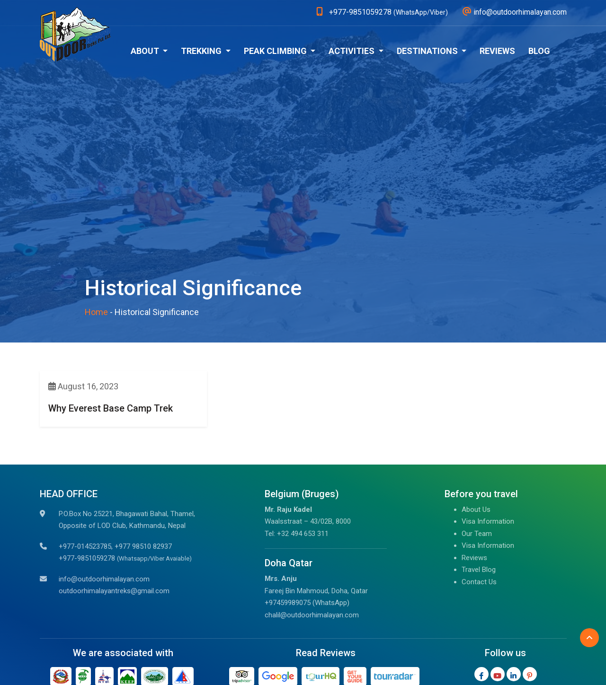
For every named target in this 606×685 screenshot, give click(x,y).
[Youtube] (497, 674)
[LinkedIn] (514, 674)
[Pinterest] (530, 674)
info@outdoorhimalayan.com (104, 579)
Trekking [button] (202, 51)
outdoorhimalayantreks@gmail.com (114, 591)
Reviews (497, 51)
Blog (539, 51)
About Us (476, 509)
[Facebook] (481, 674)
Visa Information (488, 521)
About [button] (146, 51)
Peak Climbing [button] (276, 51)
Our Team (477, 533)
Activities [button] (352, 51)
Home (96, 312)
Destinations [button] (428, 51)
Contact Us (479, 582)
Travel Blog (479, 569)
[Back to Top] (589, 637)
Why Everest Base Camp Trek (110, 408)
